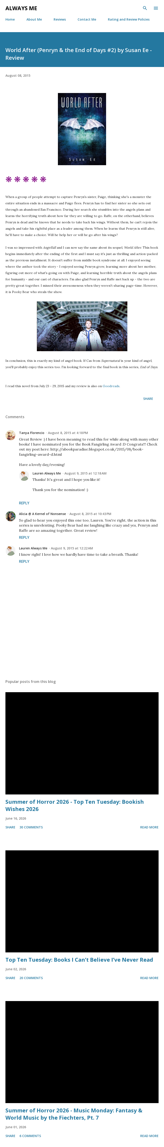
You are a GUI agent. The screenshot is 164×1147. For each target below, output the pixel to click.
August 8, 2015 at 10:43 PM (90, 514)
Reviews (60, 19)
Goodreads (111, 386)
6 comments (30, 1136)
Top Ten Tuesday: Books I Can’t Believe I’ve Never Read (79, 959)
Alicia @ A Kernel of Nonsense (42, 514)
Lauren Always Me (47, 473)
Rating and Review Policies (129, 19)
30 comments (31, 827)
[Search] (145, 8)
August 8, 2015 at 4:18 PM (68, 433)
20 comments (31, 978)
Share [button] (148, 398)
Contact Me (87, 19)
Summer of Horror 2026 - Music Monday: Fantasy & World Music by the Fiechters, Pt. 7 (73, 1113)
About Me (34, 19)
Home (10, 19)
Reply (24, 503)
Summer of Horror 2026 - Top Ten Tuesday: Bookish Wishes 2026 (74, 805)
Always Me (21, 8)
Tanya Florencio (31, 433)
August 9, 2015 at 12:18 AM (85, 473)
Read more (149, 827)
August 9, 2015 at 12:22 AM (72, 548)
